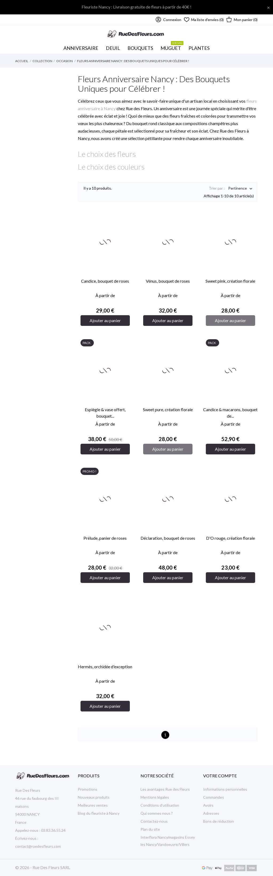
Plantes (199, 48)
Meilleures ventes (93, 805)
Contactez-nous (154, 821)
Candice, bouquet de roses (105, 280)
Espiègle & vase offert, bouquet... (105, 412)
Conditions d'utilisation (159, 805)
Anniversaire (80, 48)
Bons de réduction (218, 821)
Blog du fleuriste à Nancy (98, 813)
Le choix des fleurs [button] (107, 153)
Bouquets (141, 46)
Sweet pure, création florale (168, 409)
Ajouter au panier (105, 320)
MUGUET (171, 46)
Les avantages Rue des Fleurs (165, 789)
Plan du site (150, 829)
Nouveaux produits (94, 797)
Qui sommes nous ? (156, 813)
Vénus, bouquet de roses (168, 280)
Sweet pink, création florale (230, 280)
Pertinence (237, 188)
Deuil (113, 48)
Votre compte (220, 775)
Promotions (87, 789)
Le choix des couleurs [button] (111, 166)
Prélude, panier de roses (105, 538)
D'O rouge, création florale (230, 538)
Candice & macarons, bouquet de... (230, 412)
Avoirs (208, 805)
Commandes (213, 797)
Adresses (211, 813)
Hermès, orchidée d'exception (105, 666)
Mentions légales (154, 797)
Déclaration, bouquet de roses (167, 538)
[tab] (168, 154)
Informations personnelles (225, 789)
